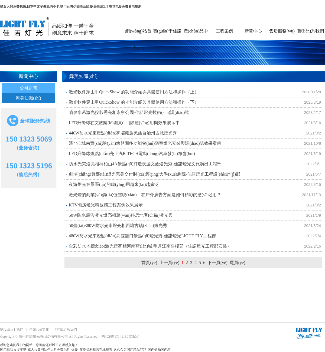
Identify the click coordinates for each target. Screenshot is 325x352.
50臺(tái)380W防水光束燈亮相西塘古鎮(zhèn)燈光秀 (118, 225)
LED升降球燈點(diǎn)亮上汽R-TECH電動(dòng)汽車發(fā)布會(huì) (132, 153)
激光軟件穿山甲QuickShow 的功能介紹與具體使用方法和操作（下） (134, 102)
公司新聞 (28, 87)
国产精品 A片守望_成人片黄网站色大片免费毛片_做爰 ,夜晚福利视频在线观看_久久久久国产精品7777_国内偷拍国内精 (85, 349)
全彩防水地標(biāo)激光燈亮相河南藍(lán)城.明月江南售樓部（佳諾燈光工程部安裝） (150, 246)
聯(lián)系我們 (310, 31)
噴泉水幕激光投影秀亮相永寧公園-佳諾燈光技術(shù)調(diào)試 (129, 112)
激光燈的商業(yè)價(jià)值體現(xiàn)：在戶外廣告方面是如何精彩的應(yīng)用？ (145, 194)
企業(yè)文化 (39, 329)
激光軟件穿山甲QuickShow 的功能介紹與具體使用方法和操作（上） (134, 92)
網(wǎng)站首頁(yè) (138, 34)
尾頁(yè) (237, 262)
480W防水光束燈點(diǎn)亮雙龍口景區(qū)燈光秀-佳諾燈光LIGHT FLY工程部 (142, 235)
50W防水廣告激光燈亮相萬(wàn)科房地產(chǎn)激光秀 (121, 215)
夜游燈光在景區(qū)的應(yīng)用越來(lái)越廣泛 (114, 184)
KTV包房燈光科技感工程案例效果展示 (106, 205)
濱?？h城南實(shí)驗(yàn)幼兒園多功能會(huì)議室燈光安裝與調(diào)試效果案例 (145, 143)
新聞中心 (253, 31)
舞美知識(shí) (28, 98)
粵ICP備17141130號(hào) (120, 336)
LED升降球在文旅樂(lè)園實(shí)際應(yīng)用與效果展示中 (124, 122)
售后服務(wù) (282, 31)
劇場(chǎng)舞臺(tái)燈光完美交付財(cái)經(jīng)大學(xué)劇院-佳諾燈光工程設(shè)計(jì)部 (154, 174)
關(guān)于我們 (11, 329)
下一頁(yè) (217, 262)
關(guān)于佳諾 (167, 31)
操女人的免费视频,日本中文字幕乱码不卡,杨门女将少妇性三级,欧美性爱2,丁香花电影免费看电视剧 (70, 6)
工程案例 (224, 31)
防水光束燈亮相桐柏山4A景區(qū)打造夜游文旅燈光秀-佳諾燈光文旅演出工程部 (145, 164)
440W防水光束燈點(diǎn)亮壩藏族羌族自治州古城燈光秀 (123, 133)
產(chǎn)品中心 (196, 34)
